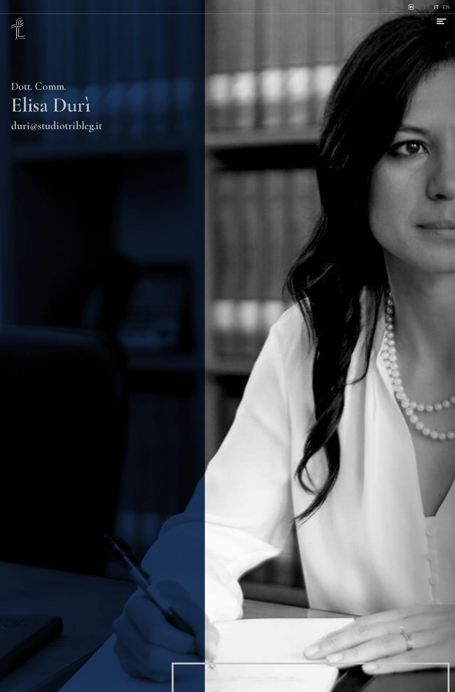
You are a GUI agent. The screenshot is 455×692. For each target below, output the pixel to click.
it (436, 7)
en (446, 7)
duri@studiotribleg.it (56, 126)
